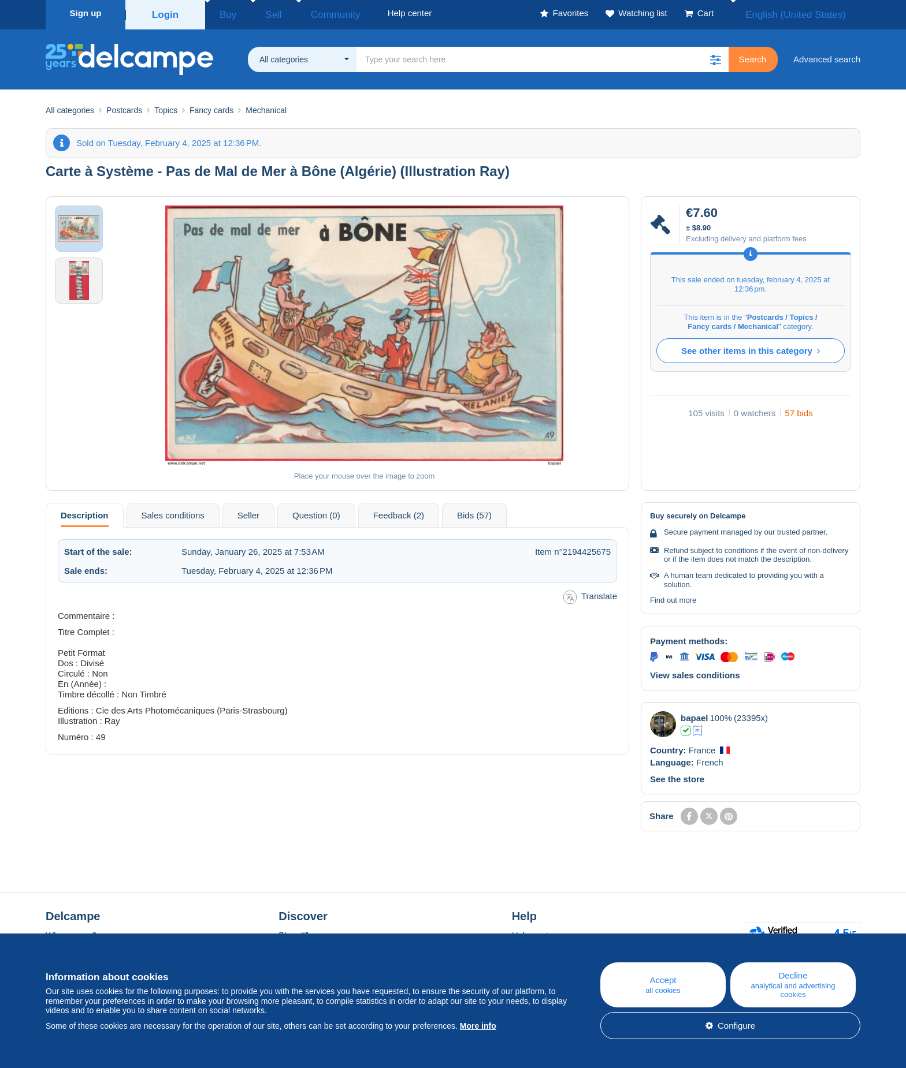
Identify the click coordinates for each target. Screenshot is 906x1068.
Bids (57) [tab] (474, 512)
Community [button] (309, 13)
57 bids (798, 409)
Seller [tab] (248, 512)
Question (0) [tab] (316, 512)
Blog (293, 931)
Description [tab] (85, 512)
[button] (716, 56)
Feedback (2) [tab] (398, 512)
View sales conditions (695, 672)
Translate (590, 593)
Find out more (673, 596)
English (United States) (807, 13)
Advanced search (826, 56)
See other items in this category (750, 347)
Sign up (86, 13)
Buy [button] (224, 13)
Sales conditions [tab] (173, 512)
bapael (694, 714)
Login (165, 13)
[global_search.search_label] (543, 56)
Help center (534, 931)
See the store (677, 776)
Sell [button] (259, 13)
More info (478, 1025)
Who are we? (71, 931)
